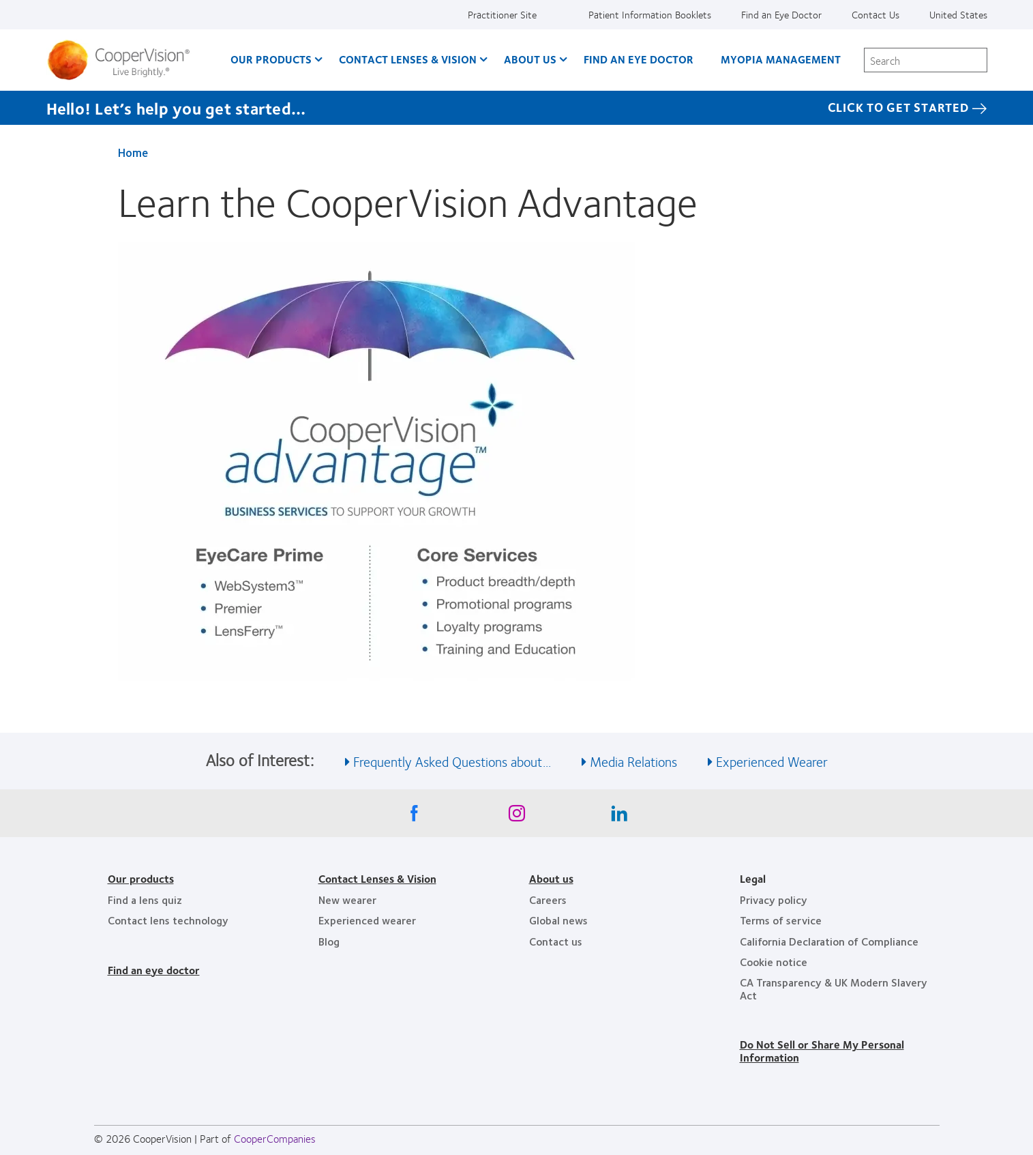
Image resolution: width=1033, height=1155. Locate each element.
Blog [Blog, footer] (329, 941)
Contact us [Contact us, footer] (555, 941)
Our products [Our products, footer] (141, 878)
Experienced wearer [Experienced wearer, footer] (367, 920)
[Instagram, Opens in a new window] (517, 816)
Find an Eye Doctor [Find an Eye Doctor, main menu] (638, 59)
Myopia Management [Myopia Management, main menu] (781, 59)
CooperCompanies (275, 1138)
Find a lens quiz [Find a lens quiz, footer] (145, 899)
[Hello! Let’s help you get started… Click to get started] (516, 108)
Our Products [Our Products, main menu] (271, 59)
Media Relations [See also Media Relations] (633, 761)
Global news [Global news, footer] (558, 920)
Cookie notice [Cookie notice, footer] (773, 961)
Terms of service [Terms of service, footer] (781, 920)
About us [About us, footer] (551, 878)
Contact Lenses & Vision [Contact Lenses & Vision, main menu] (408, 59)
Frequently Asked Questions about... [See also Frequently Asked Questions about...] (452, 761)
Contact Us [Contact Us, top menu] (875, 14)
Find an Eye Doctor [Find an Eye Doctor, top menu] (781, 14)
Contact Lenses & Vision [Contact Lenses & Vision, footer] (377, 878)
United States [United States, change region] (958, 14)
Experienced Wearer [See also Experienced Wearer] (772, 761)
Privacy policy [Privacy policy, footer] (773, 899)
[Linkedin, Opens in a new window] (619, 816)
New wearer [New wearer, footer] (347, 899)
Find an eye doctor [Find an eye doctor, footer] (154, 969)
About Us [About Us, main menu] (530, 59)
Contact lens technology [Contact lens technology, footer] (168, 920)
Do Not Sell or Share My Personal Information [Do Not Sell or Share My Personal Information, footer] (822, 1050)
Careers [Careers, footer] (548, 899)
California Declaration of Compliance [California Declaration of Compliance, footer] (829, 941)
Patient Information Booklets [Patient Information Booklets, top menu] (649, 14)
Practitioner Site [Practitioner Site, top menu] (502, 14)
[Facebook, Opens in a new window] (415, 816)
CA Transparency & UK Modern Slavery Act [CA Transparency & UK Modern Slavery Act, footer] (833, 988)
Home (133, 152)
